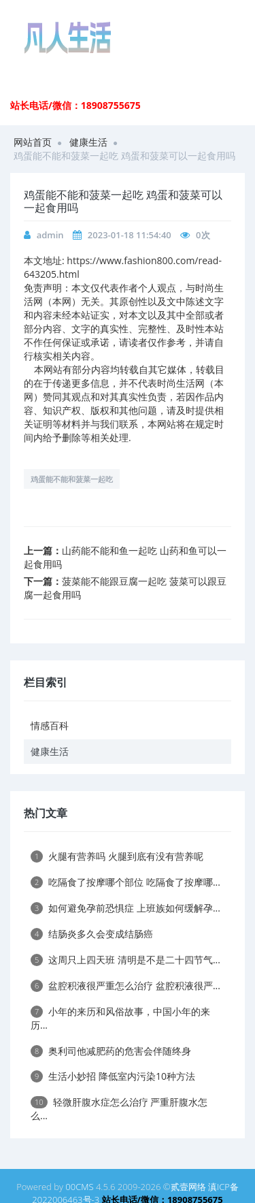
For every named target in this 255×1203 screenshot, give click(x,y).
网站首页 (33, 141)
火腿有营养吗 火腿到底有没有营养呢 (117, 856)
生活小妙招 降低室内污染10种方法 (113, 1076)
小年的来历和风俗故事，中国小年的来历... (120, 1018)
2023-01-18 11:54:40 (129, 235)
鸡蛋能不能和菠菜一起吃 (72, 479)
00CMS (79, 1187)
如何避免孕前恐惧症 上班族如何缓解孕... (125, 907)
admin (50, 235)
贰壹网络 (188, 1187)
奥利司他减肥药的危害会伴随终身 (111, 1050)
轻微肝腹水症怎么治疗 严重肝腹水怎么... (119, 1108)
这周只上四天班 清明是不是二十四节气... (125, 959)
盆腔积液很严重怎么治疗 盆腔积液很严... (125, 985)
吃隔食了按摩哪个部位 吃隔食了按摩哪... (125, 882)
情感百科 (50, 725)
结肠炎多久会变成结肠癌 (92, 933)
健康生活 (88, 141)
